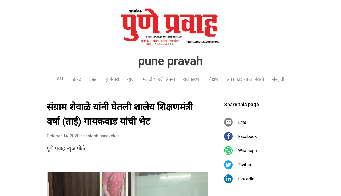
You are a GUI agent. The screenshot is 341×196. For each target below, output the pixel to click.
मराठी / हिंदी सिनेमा (159, 79)
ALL (61, 78)
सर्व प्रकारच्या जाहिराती (245, 79)
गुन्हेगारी (112, 79)
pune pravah (170, 61)
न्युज (131, 79)
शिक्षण (212, 79)
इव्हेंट (77, 79)
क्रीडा (93, 79)
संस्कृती (278, 79)
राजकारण (191, 79)
